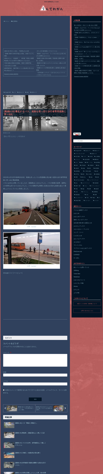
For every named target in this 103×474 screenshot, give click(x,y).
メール (5, 383)
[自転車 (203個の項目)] (76, 168)
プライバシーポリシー (14, 471)
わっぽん (76, 258)
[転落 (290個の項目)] (76, 165)
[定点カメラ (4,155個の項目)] (87, 150)
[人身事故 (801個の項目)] (97, 156)
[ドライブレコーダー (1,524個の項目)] (81, 153)
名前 (4, 374)
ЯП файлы (62, 129)
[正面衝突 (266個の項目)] (91, 165)
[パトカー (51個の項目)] (96, 200)
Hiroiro (76, 286)
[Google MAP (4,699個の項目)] (78, 150)
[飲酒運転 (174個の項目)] (97, 168)
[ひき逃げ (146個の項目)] (89, 174)
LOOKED (77, 254)
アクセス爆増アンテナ (81, 210)
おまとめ (76, 213)
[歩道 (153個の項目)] (97, 171)
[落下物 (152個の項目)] (76, 174)
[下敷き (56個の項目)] (93, 197)
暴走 (27, 92)
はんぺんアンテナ (79, 238)
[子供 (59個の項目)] (87, 197)
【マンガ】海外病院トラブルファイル (46, 51)
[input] (87, 140)
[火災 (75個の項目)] (77, 192)
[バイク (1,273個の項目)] (84, 156)
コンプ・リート (78, 232)
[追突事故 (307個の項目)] (97, 162)
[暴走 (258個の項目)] (98, 165)
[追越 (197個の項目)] (83, 168)
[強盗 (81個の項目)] (83, 189)
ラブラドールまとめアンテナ (83, 248)
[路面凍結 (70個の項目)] (78, 194)
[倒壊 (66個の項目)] (96, 194)
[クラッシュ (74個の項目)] (86, 192)
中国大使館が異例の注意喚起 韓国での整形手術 (17, 63)
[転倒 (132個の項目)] (98, 177)
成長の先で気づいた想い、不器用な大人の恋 (16, 51)
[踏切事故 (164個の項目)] (77, 171)
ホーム (4, 471)
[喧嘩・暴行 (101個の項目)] (77, 186)
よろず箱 (76, 292)
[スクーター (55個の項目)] (87, 200)
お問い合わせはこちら (87, 310)
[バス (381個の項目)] (75, 162)
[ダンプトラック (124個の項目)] (86, 183)
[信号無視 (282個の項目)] (83, 165)
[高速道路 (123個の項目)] (96, 183)
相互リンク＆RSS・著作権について (87, 303)
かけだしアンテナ (79, 226)
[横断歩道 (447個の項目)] (96, 159)
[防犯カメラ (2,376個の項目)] (96, 150)
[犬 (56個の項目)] (99, 197)
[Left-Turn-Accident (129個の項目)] (79, 180)
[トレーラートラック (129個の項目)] (94, 180)
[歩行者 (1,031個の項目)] (90, 156)
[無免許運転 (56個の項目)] (78, 200)
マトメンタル (78, 245)
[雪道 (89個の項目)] (76, 189)
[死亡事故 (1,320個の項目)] (77, 156)
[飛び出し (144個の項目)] (84, 177)
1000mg (76, 270)
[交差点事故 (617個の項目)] (87, 159)
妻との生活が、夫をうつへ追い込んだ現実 (85, 25)
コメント (7, 352)
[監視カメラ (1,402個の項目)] (95, 153)
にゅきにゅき (78, 235)
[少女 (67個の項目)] (88, 194)
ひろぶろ (76, 289)
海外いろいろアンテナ (81, 219)
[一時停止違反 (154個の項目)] (88, 171)
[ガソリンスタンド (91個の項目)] (95, 186)
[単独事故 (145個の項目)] (97, 174)
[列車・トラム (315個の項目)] (88, 162)
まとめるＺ (77, 242)
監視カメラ (33, 92)
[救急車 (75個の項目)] (97, 189)
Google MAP (7, 92)
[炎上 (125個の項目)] (76, 183)
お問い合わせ (25, 471)
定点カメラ (20, 92)
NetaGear (77, 277)
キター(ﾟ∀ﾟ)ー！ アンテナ (81, 229)
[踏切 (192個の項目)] (89, 168)
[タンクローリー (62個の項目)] (78, 197)
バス (14, 92)
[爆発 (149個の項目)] (82, 174)
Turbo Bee (77, 273)
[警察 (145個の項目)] (76, 177)
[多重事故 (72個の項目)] (96, 192)
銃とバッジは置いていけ (81, 267)
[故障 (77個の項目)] (90, 189)
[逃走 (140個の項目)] (91, 177)
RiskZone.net (78, 251)
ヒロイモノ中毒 (78, 283)
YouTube (33, 226)
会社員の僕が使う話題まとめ (83, 223)
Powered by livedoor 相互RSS (11, 74)
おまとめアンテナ (79, 216)
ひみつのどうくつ (79, 280)
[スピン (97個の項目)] (85, 186)
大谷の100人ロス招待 (10, 65)
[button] (99, 141)
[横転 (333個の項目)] (81, 162)
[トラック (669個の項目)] (77, 159)
